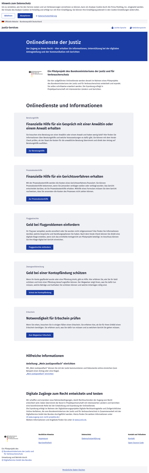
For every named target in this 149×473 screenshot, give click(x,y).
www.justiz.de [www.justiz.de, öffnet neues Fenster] (79, 420)
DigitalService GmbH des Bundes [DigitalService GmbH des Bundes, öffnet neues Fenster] (17, 460)
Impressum (43, 438)
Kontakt (131, 438)
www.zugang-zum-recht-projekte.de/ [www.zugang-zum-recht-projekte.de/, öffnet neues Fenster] (43, 417)
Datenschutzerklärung (46, 16)
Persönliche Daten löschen (73, 470)
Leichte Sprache (118, 28)
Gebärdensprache (138, 28)
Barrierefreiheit (45, 443)
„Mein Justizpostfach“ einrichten (40, 374)
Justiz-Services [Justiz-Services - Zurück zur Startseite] (10, 27)
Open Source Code (136, 443)
